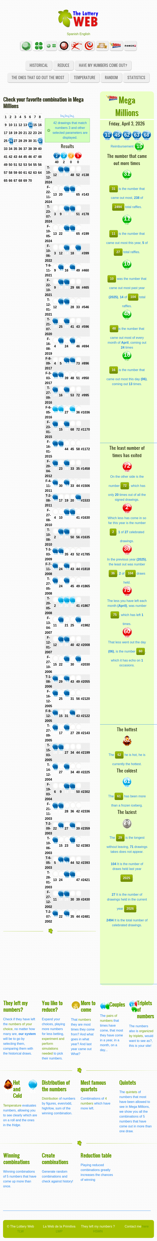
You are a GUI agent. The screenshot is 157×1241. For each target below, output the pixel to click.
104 (133, 297)
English (85, 34)
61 (119, 796)
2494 (118, 207)
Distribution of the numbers (56, 1086)
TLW (20, 1231)
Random (111, 77)
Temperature (84, 77)
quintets (131, 1092)
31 (113, 189)
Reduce (63, 65)
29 (120, 837)
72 (125, 485)
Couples (117, 1004)
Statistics (136, 77)
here (145, 1226)
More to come (88, 1006)
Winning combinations (16, 1158)
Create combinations (55, 1158)
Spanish (73, 34)
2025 (126, 878)
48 (114, 328)
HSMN (98, 1231)
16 (113, 370)
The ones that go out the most (38, 77)
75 (115, 614)
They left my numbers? (15, 1006)
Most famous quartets (93, 1086)
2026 (130, 908)
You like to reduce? (52, 1006)
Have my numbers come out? (103, 65)
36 (113, 573)
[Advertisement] (128, 417)
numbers (84, 1019)
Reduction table (96, 1155)
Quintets (127, 1082)
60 (140, 651)
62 (119, 755)
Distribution (50, 1098)
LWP (59, 1231)
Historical (39, 65)
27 (118, 252)
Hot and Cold (17, 1089)
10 (112, 278)
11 (113, 233)
